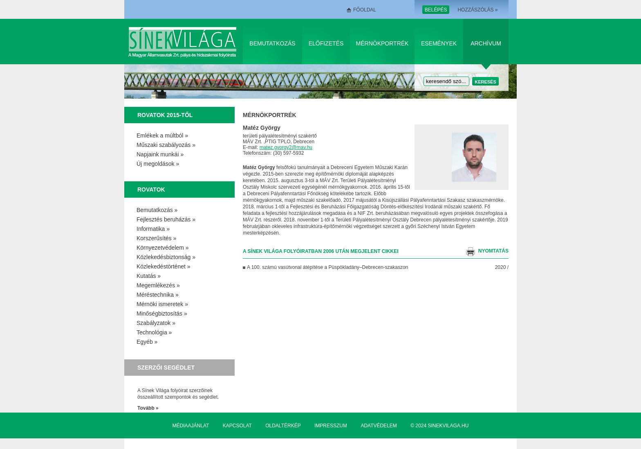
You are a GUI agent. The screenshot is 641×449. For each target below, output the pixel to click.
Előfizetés (326, 43)
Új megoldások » (158, 163)
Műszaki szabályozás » (166, 145)
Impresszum (330, 426)
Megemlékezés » (158, 285)
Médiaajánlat (191, 426)
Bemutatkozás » (157, 210)
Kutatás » (149, 276)
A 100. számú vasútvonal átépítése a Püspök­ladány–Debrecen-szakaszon (327, 267)
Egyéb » (147, 341)
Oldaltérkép (282, 426)
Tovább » (148, 408)
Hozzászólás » (477, 10)
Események (439, 43)
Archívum (486, 43)
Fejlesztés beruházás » (166, 219)
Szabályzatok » (156, 323)
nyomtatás (493, 251)
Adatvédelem (379, 426)
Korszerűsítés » (156, 238)
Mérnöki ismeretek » (162, 304)
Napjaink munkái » (160, 154)
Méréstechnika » (158, 294)
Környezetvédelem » (163, 247)
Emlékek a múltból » (162, 135)
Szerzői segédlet (166, 367)
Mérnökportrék (382, 43)
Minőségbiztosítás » (162, 313)
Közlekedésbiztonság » (166, 257)
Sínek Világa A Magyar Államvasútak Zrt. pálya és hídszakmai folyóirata (183, 41)
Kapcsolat (237, 426)
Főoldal (364, 10)
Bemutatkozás (272, 43)
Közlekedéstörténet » (164, 266)
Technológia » (154, 332)
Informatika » (153, 229)
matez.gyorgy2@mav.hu (286, 147)
